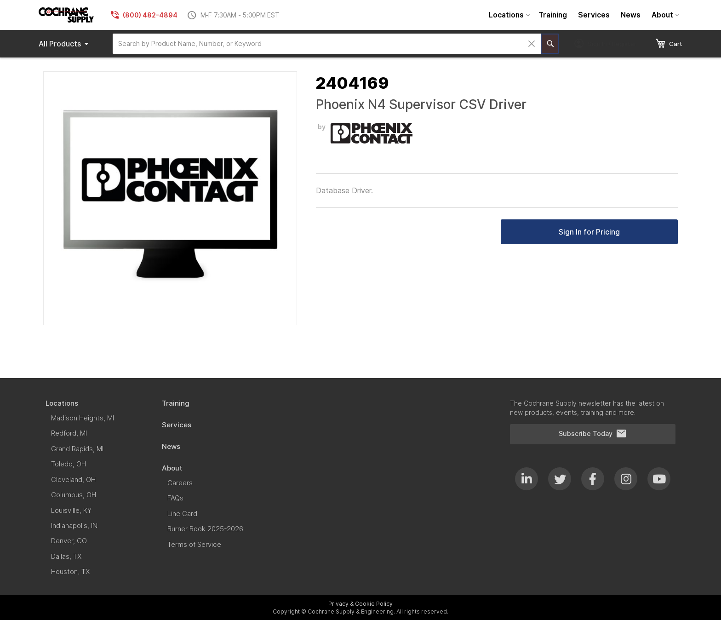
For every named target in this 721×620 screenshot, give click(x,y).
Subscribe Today (593, 433)
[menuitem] (508, 15)
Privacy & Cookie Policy (360, 603)
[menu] (582, 15)
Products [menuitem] (65, 43)
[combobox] (326, 44)
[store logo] (66, 15)
